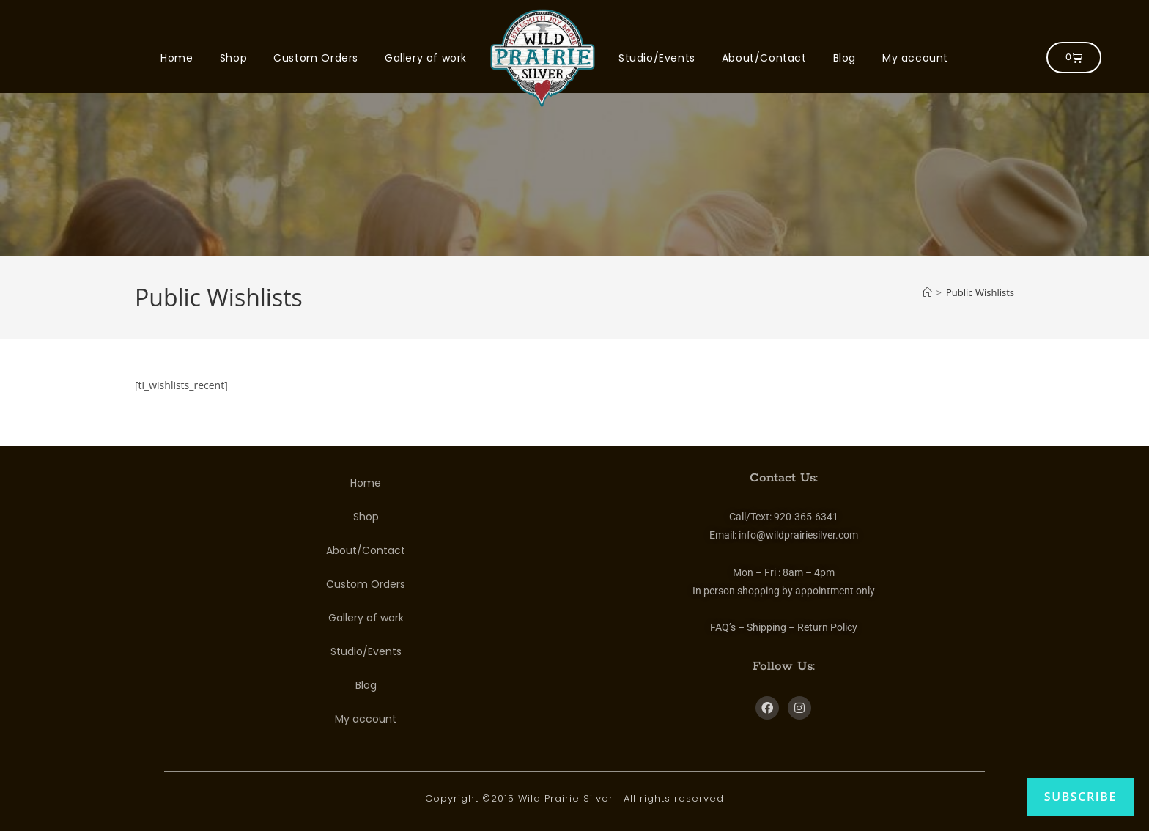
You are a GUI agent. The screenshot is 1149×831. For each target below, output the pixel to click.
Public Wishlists (980, 292)
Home (176, 58)
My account (915, 58)
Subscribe (1080, 796)
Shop (233, 58)
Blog (844, 58)
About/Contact (764, 58)
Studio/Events (656, 58)
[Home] (927, 292)
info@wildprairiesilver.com (798, 535)
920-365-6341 (806, 516)
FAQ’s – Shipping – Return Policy (783, 627)
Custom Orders (315, 58)
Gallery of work (426, 58)
